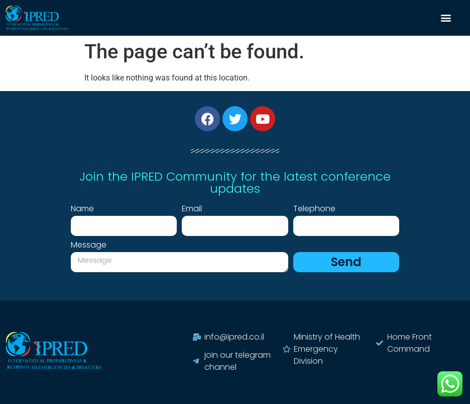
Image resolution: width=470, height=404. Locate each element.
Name (82, 209)
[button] (446, 18)
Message (88, 246)
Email (192, 209)
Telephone (314, 209)
